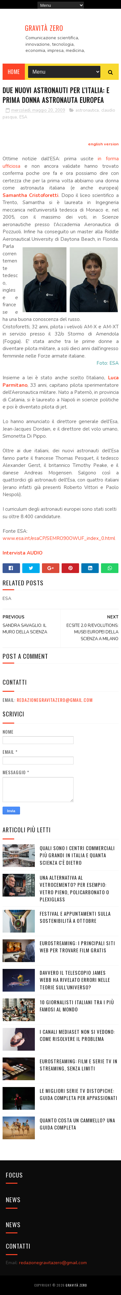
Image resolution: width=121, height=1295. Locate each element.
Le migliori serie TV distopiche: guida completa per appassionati (78, 1094)
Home (14, 72)
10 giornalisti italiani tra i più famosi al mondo (77, 1005)
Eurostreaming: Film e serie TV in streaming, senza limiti (78, 1064)
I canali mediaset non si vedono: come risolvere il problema (77, 1035)
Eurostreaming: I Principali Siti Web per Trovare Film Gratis (77, 946)
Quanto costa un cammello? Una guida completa (77, 1124)
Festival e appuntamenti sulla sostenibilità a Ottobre (75, 917)
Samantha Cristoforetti (30, 195)
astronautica (87, 110)
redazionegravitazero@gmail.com (55, 699)
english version (103, 144)
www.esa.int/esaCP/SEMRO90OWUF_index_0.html (59, 538)
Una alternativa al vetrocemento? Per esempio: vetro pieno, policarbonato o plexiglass (74, 888)
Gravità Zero (44, 28)
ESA (23, 117)
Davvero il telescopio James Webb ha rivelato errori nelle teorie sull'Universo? (75, 980)
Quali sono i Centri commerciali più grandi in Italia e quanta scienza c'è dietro (77, 855)
